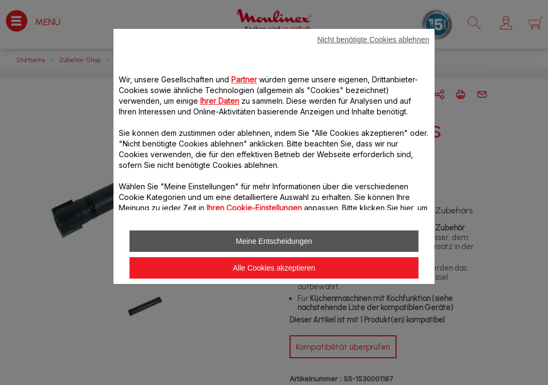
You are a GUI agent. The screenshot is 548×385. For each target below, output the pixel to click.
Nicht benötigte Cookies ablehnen (373, 39)
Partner (244, 79)
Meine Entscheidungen (274, 241)
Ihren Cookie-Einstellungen (254, 207)
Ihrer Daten (219, 100)
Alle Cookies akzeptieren (274, 268)
